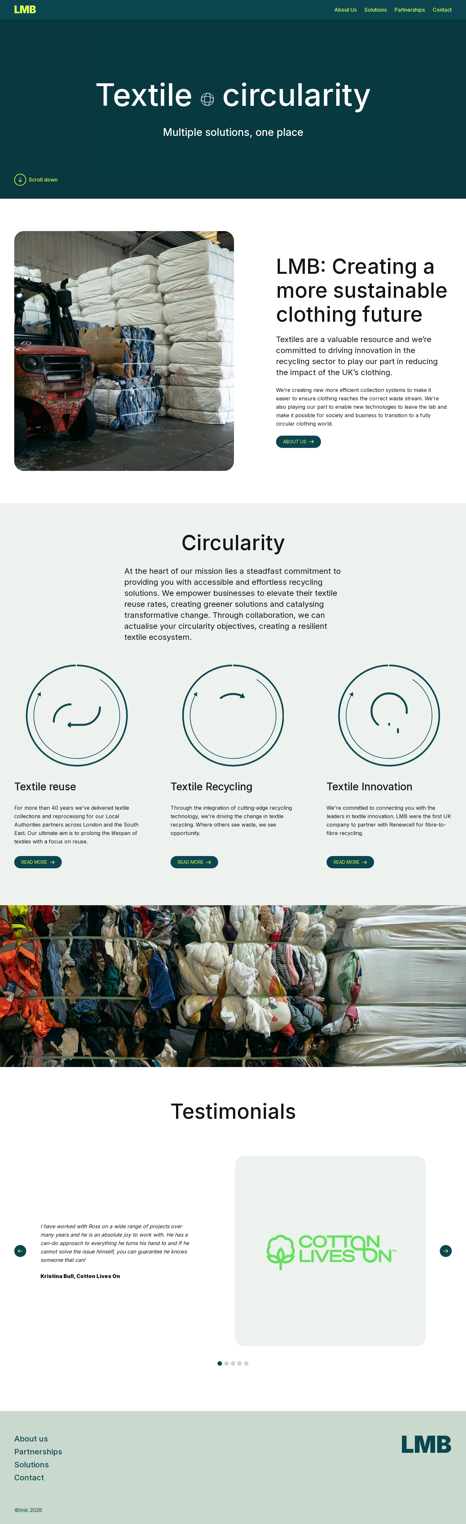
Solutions (375, 9)
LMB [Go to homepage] (25, 10)
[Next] (446, 1251)
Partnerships (409, 9)
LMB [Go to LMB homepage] (426, 1444)
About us (31, 1438)
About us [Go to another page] (298, 441)
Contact (442, 9)
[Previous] (20, 1251)
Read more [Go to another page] (38, 862)
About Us (345, 9)
